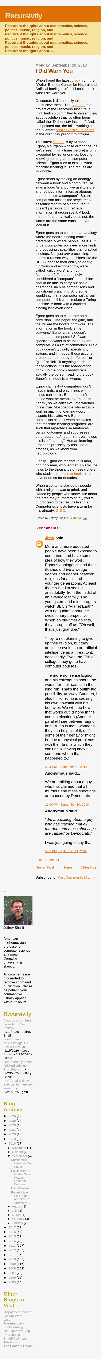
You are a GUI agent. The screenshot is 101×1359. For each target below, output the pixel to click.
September (20, 1156)
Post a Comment (47, 859)
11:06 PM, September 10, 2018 (67, 804)
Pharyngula (12, 1334)
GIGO (60, 511)
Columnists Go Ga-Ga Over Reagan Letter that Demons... (20, 1177)
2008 (13, 1268)
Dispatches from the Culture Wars (18, 1314)
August (17, 1206)
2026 (13, 1116)
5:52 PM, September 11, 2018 (66, 851)
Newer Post (44, 867)
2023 (13, 1125)
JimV (49, 538)
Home (67, 867)
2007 (13, 1273)
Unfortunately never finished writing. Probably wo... (18, 1065)
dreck (76, 80)
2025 (13, 1120)
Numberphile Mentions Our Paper (21, 1163)
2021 (13, 1129)
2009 (13, 1263)
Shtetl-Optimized (16, 1338)
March (17, 1215)
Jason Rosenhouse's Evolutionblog (14, 1323)
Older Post (89, 867)
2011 (13, 1254)
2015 (13, 1236)
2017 (13, 1227)
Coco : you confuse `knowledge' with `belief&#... (17, 1024)
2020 (13, 1134)
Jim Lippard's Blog (17, 1331)
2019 (13, 1139)
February (18, 1218)
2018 (13, 1143)
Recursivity (23, 16)
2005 (13, 1282)
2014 (13, 1241)
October (18, 1152)
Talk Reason (13, 1342)
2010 (13, 1259)
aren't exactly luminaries (75, 130)
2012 (13, 1250)
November (19, 1148)
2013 (13, 1245)
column (59, 142)
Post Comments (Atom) (76, 877)
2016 (13, 1231)
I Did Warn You (21, 1188)
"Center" (78, 105)
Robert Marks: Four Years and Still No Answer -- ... (20, 1197)
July (15, 1210)
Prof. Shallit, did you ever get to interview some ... (18, 1084)
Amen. (8, 1054)
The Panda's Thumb (18, 1346)
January (18, 1223)
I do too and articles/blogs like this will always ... (16, 1042)
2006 (13, 1277)
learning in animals (68, 474)
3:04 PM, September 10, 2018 (66, 767)
